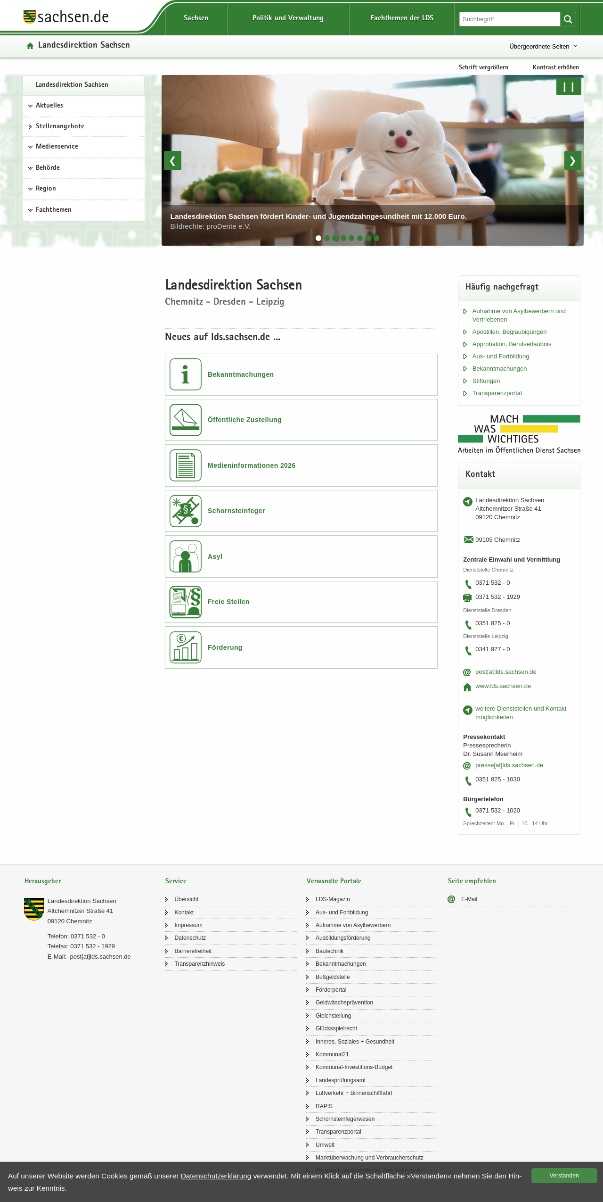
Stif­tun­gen (486, 380)
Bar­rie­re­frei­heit (193, 951)
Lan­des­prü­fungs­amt (341, 1080)
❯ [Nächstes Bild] (573, 160)
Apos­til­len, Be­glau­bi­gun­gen (510, 331)
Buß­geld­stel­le (333, 977)
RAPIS (324, 1106)
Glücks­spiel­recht (336, 1028)
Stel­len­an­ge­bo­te (60, 127)
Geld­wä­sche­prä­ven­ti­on (344, 1002)
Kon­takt (184, 912)
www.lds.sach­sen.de (503, 685)
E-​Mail (469, 899)
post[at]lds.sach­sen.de (505, 671)
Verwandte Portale (334, 881)
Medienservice (57, 147)
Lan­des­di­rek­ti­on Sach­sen (71, 85)
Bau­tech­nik (329, 951)
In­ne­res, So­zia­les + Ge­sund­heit (355, 1041)
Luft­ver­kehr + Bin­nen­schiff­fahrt (354, 1093)
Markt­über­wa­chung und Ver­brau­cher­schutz (370, 1157)
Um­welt (325, 1145)
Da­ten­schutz (190, 938)
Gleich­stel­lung (333, 1015)
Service (176, 881)
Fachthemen (54, 210)
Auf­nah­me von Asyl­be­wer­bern (353, 925)
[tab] (318, 238)
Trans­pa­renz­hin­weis (199, 964)
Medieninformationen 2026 (252, 465)
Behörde (48, 168)
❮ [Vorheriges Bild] (173, 160)
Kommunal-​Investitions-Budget (354, 1067)
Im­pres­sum (188, 925)
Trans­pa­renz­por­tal (497, 393)
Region (46, 189)
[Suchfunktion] (510, 19)
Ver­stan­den (564, 1175)
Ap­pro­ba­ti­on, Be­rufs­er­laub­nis (512, 344)
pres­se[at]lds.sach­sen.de (509, 765)
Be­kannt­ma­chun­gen (500, 368)
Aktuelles (49, 106)
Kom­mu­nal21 (332, 1054)
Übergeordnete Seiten (539, 46)
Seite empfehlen (472, 881)
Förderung (225, 647)
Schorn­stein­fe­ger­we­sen (345, 1119)
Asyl (215, 556)
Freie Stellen (229, 601)
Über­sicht (186, 899)
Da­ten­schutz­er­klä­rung (216, 1176)
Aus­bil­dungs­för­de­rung (343, 938)
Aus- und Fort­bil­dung (501, 356)
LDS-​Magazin (333, 899)
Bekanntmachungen (241, 374)
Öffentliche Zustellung (245, 419)
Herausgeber (42, 881)
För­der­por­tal (331, 989)
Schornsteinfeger (236, 510)
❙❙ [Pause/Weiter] (569, 86)
